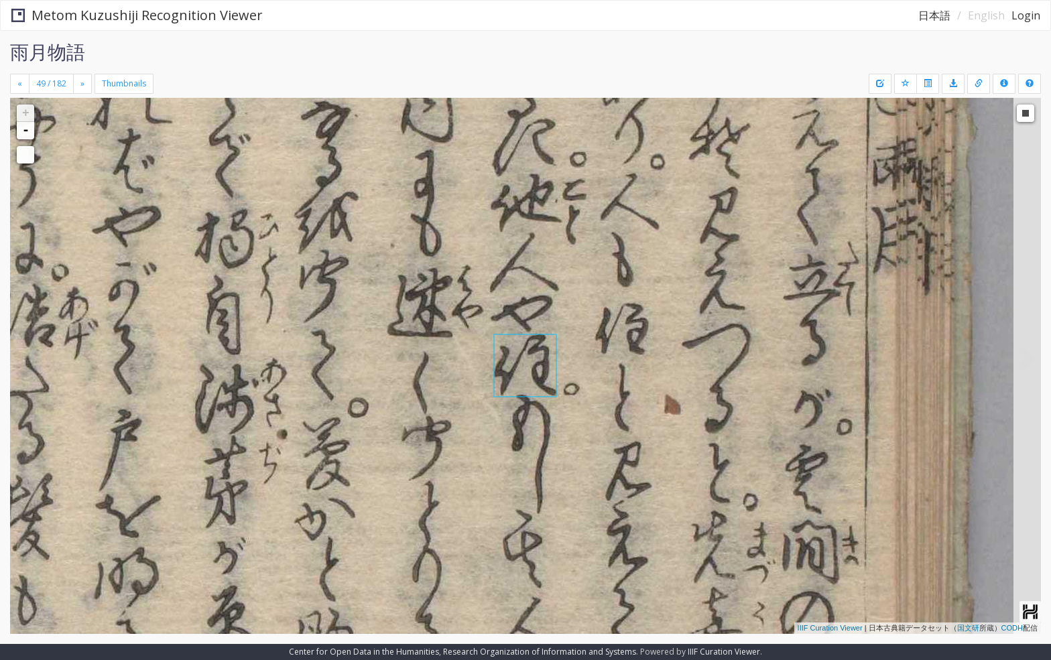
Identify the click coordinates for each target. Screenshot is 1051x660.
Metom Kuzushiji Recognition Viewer (137, 15)
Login (1025, 15)
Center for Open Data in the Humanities (364, 651)
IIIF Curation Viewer (830, 628)
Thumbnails (124, 83)
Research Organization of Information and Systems (539, 651)
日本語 (934, 15)
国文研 (968, 628)
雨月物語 (47, 51)
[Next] (82, 84)
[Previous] (19, 84)
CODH (1012, 628)
